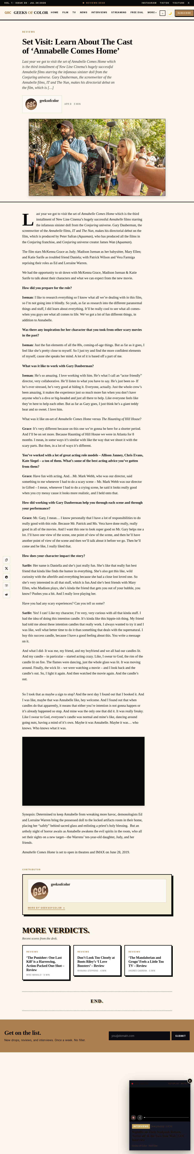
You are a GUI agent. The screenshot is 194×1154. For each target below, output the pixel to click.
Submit (180, 1035)
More (152, 12)
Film (65, 12)
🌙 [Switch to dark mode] (170, 13)
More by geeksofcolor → (46, 907)
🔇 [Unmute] (133, 1117)
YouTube (179, 3)
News (84, 12)
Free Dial (137, 12)
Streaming (119, 12)
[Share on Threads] (6, 577)
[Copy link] (6, 559)
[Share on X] (6, 568)
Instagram (149, 3)
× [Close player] (190, 1080)
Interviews (99, 12)
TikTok (164, 3)
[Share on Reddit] (6, 594)
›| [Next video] (140, 1117)
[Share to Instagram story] (6, 585)
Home (54, 12)
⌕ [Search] (162, 13)
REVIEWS (28, 31)
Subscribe (184, 13)
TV (74, 12)
